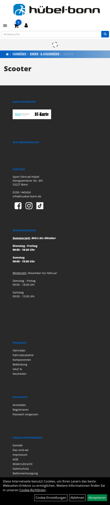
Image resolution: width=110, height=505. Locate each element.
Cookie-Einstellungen (51, 497)
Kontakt (18, 445)
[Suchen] (105, 34)
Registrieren (21, 409)
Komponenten (22, 360)
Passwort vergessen (25, 414)
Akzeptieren (97, 497)
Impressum (20, 454)
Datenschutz (21, 468)
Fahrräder (19, 54)
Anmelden (19, 405)
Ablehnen (77, 497)
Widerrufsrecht (22, 464)
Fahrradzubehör (23, 355)
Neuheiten (19, 374)
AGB (15, 459)
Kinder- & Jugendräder (44, 54)
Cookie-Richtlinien (32, 490)
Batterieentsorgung (25, 473)
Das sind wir (21, 450)
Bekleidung (20, 364)
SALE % (17, 369)
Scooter (68, 54)
